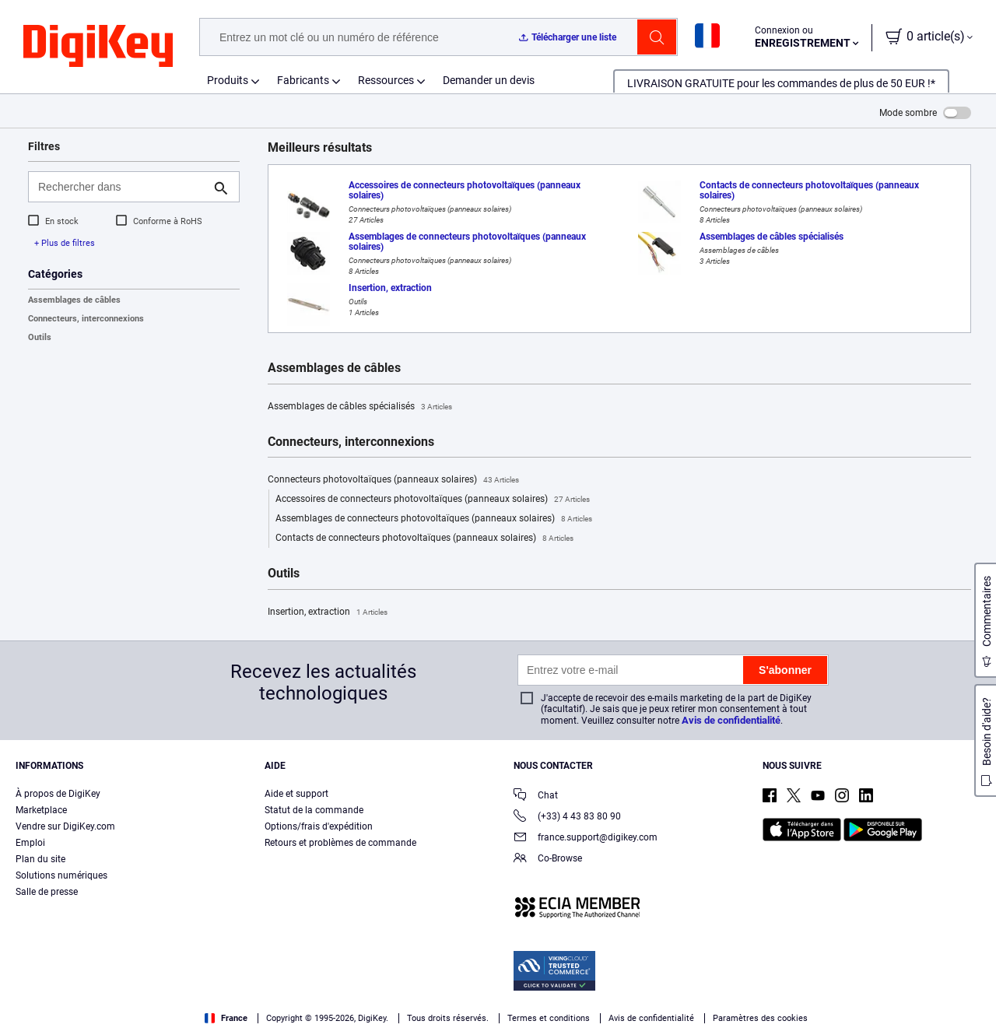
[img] (98, 46)
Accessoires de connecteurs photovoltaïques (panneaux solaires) (432, 499)
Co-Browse (548, 859)
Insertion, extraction (328, 612)
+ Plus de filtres (64, 243)
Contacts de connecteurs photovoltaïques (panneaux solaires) (424, 538)
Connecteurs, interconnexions (86, 318)
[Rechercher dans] (121, 186)
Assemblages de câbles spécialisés (360, 407)
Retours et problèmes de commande (340, 842)
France (226, 1018)
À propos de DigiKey (58, 793)
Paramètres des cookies (760, 1018)
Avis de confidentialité (731, 720)
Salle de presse (47, 891)
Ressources (386, 80)
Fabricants (303, 80)
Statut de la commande (314, 810)
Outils (39, 337)
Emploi (30, 842)
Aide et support (296, 793)
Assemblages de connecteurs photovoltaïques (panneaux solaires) (433, 519)
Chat (536, 796)
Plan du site (40, 859)
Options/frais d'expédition (319, 826)
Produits (227, 80)
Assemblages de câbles (74, 300)
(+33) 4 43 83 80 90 (567, 817)
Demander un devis (489, 80)
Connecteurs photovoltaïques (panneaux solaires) (393, 480)
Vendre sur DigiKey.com (65, 826)
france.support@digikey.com (586, 838)
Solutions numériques (61, 875)
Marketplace (41, 810)
